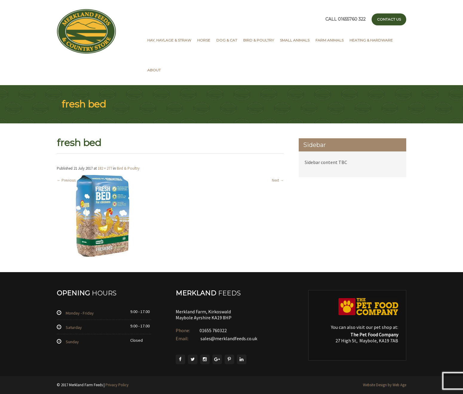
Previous (66, 180)
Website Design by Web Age (384, 384)
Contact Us (389, 19)
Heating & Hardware (371, 40)
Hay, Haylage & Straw (169, 40)
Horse (203, 40)
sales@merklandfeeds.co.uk (228, 338)
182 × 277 (105, 168)
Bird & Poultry (258, 40)
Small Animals (294, 40)
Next (278, 180)
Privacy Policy (116, 384)
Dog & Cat (226, 40)
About (154, 70)
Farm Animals (329, 40)
